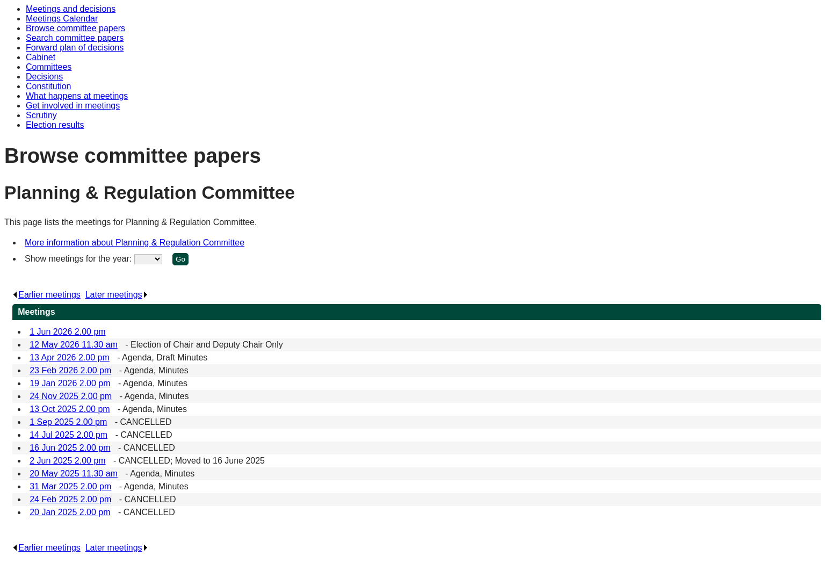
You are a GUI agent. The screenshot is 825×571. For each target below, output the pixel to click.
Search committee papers (75, 37)
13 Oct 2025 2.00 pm (70, 409)
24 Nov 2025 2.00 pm (71, 396)
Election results (55, 124)
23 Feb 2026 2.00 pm (70, 370)
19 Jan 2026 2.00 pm (70, 383)
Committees (48, 66)
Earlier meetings (46, 294)
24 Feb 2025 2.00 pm (70, 499)
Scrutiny (41, 115)
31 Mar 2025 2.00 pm (70, 486)
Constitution (48, 86)
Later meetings (116, 294)
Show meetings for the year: (79, 258)
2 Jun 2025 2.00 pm (67, 460)
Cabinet (40, 57)
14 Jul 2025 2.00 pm (68, 434)
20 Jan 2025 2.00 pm (70, 512)
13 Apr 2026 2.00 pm (70, 357)
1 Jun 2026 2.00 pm (67, 331)
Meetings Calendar (62, 18)
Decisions (44, 76)
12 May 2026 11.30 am (74, 344)
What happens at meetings (77, 95)
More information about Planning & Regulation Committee (134, 242)
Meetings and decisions (70, 8)
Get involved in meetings (73, 105)
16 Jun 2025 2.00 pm (70, 447)
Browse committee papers (75, 28)
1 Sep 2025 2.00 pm (68, 422)
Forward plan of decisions (75, 47)
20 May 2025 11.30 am (74, 473)
